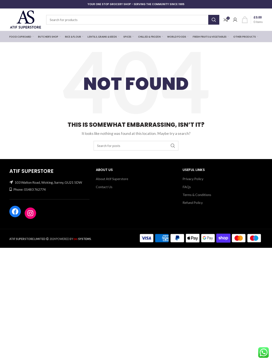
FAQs (187, 187)
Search (213, 20)
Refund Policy (193, 202)
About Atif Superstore (112, 179)
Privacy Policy (193, 179)
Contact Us (104, 187)
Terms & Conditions (197, 195)
